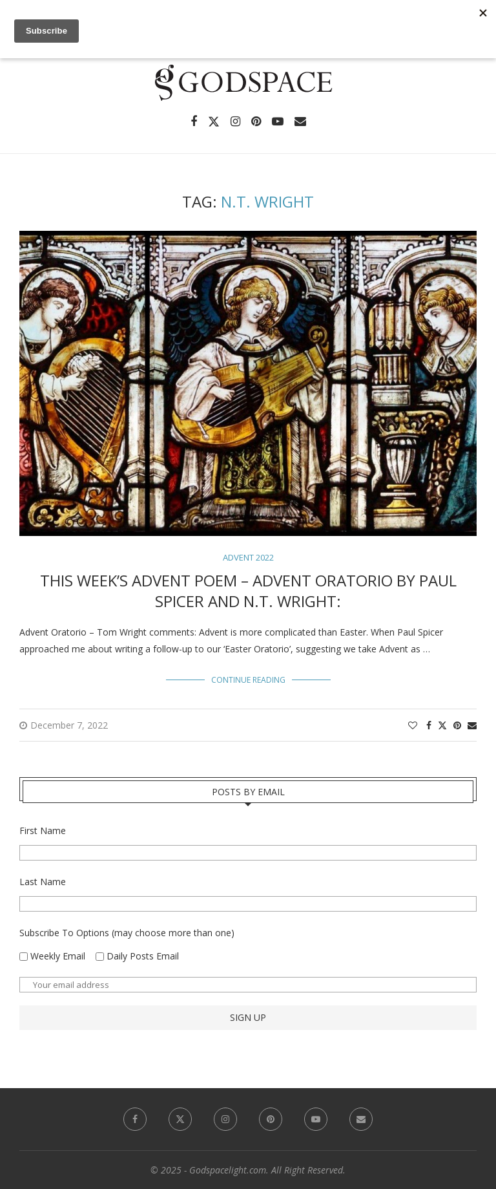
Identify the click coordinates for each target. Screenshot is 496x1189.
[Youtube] (278, 121)
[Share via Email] (472, 725)
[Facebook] (194, 121)
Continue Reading (248, 679)
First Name (42, 830)
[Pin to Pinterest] (457, 725)
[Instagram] (235, 121)
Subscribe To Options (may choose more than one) (126, 933)
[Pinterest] (256, 121)
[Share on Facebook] (428, 725)
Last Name (42, 881)
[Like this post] (412, 725)
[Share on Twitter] (442, 725)
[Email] (300, 121)
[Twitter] (214, 121)
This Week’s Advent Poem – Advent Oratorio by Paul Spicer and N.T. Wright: (248, 591)
